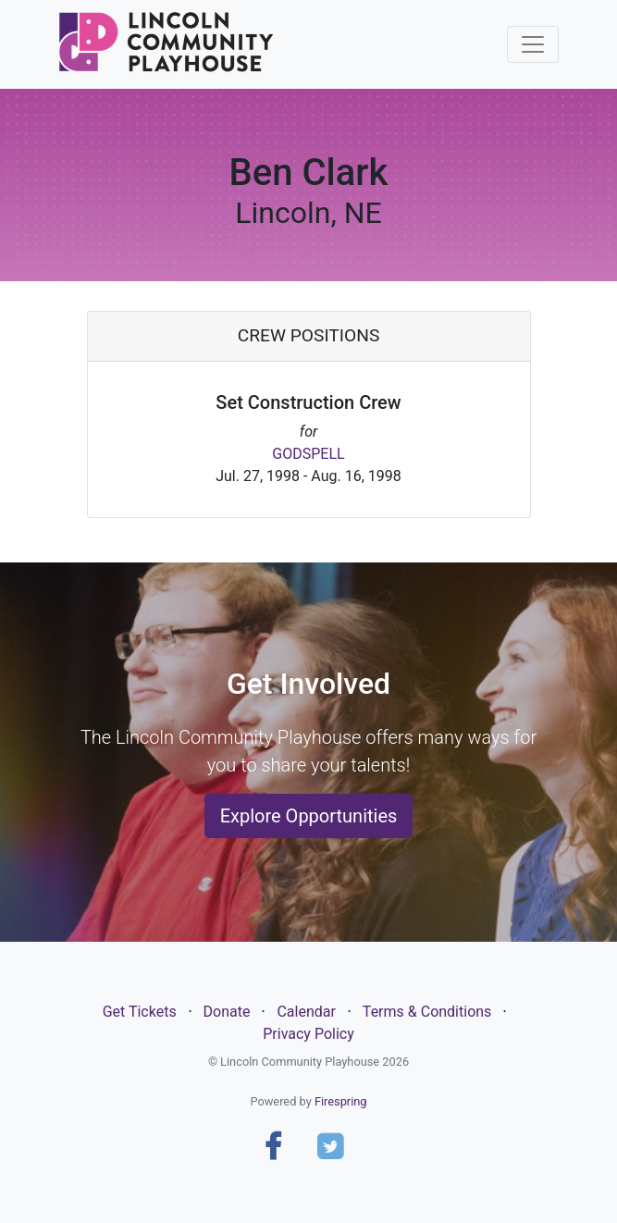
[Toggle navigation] (533, 44)
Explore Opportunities (309, 816)
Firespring (341, 1101)
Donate (227, 1011)
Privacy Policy (308, 1034)
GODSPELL (308, 454)
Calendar (306, 1011)
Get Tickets (140, 1011)
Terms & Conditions (427, 1011)
